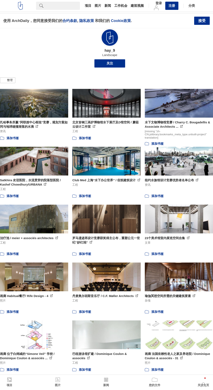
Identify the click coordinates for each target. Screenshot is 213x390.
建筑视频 (137, 5)
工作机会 (120, 5)
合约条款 (69, 20)
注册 (172, 5)
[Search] (63, 6)
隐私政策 (86, 20)
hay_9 (109, 50)
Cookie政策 (121, 20)
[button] (7, 80)
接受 (202, 21)
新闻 (107, 5)
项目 (88, 5)
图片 (98, 5)
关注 (109, 63)
